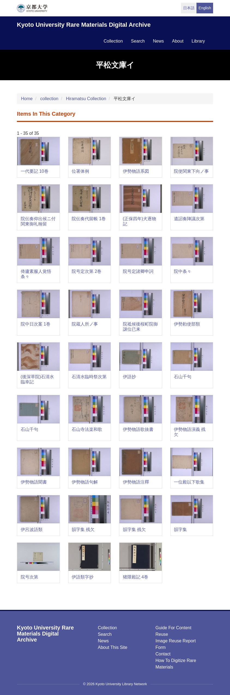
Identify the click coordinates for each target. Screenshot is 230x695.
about (177, 41)
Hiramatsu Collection (86, 98)
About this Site (112, 647)
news (158, 41)
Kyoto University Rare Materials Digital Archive (84, 24)
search (138, 41)
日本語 (189, 8)
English (205, 8)
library (198, 41)
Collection (107, 627)
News (103, 641)
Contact (163, 654)
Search (105, 634)
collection (113, 41)
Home (27, 98)
